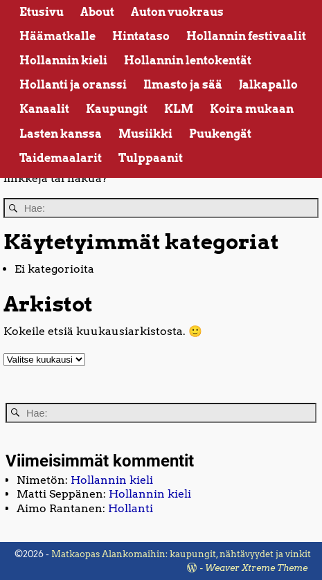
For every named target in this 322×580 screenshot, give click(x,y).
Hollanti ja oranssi (73, 84)
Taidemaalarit (60, 158)
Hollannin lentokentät (187, 60)
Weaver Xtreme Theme (256, 568)
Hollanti (130, 508)
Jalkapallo (268, 84)
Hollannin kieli (63, 60)
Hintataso (141, 36)
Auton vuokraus (177, 12)
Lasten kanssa (60, 134)
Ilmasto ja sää (182, 84)
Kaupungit (116, 109)
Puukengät (220, 134)
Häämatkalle (57, 36)
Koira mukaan (252, 109)
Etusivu (41, 12)
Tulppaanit (150, 158)
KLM (178, 109)
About (97, 12)
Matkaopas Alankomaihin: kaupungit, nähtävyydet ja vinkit (181, 554)
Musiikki (145, 134)
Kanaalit (44, 109)
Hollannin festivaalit (246, 36)
